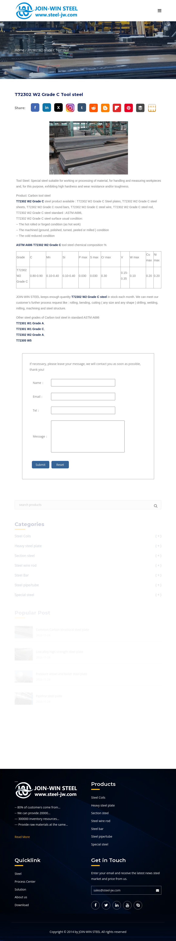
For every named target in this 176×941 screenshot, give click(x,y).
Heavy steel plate (103, 805)
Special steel (99, 844)
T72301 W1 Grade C (30, 329)
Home (19, 50)
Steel (18, 874)
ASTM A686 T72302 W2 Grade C (38, 245)
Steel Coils (98, 797)
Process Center (25, 882)
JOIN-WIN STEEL (90, 932)
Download (22, 905)
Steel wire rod (100, 821)
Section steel (100, 813)
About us (21, 897)
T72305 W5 (23, 340)
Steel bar (97, 829)
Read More (22, 837)
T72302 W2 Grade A (30, 334)
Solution (20, 889)
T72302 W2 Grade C (30, 201)
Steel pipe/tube (101, 836)
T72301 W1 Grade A (30, 323)
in (46, 107)
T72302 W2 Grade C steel (89, 297)
